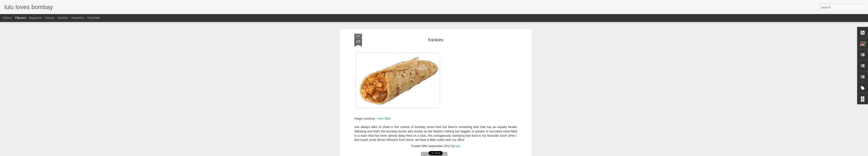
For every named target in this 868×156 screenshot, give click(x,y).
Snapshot (77, 18)
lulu (457, 48)
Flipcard (20, 18)
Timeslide (93, 18)
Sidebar (63, 18)
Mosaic (49, 18)
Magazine (35, 18)
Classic (7, 18)
